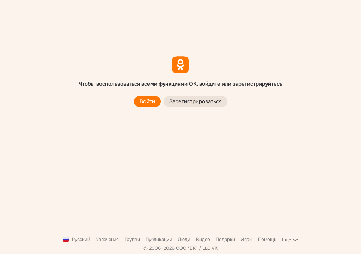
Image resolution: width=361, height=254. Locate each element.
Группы (132, 239)
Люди (184, 239)
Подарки (225, 239)
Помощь (267, 239)
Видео (203, 239)
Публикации (159, 239)
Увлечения (107, 239)
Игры (246, 239)
